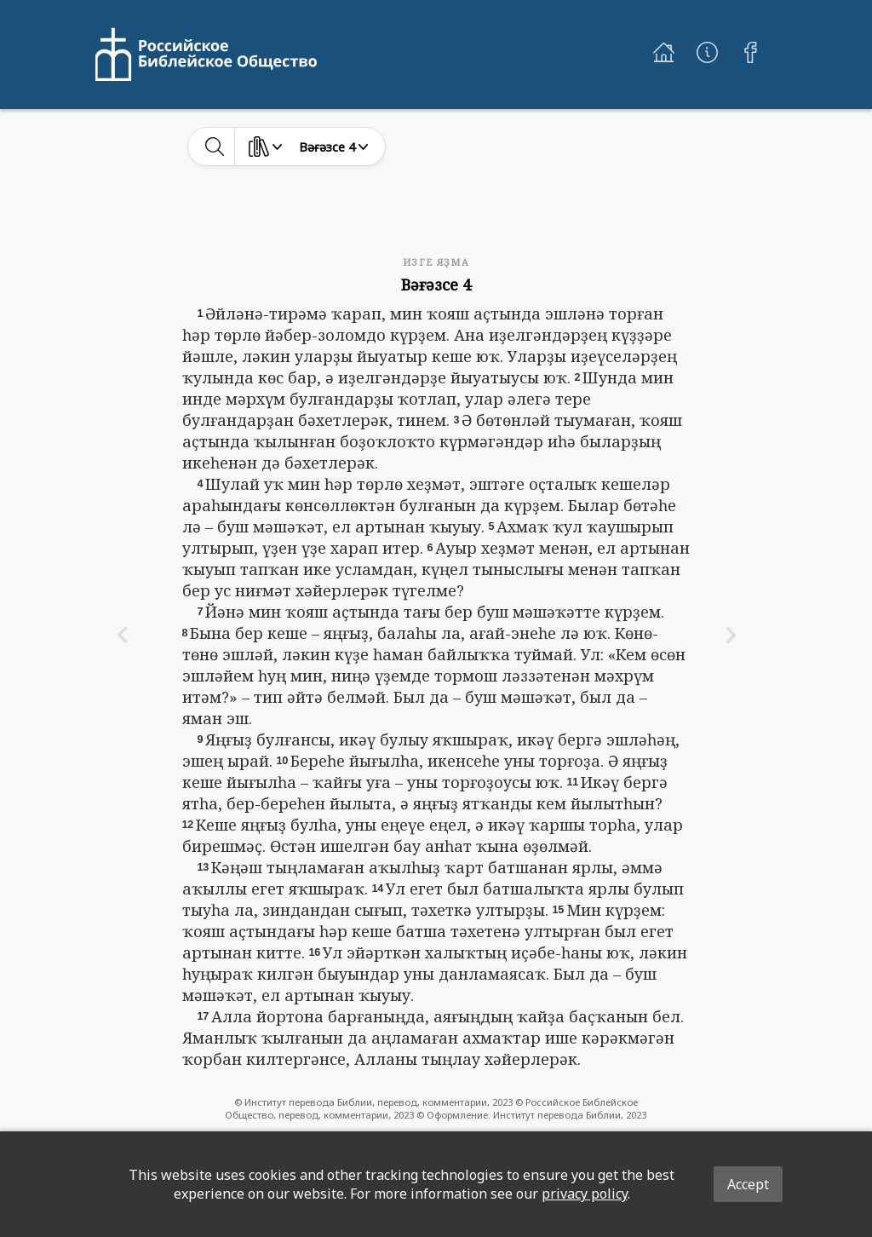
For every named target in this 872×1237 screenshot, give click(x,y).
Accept (748, 1184)
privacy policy (585, 1193)
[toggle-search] (215, 146)
